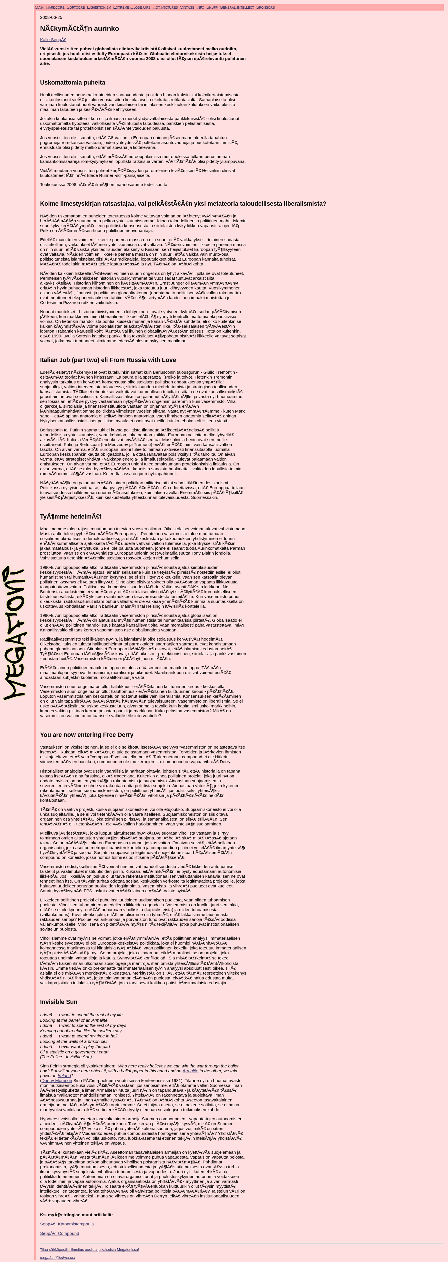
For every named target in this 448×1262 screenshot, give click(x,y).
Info (200, 6)
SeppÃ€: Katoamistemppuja (67, 1223)
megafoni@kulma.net (57, 1257)
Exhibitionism (99, 6)
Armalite (191, 1070)
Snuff (211, 6)
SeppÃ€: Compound (59, 1233)
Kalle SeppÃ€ (53, 39)
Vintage (187, 6)
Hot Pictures (165, 6)
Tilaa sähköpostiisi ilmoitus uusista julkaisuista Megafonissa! (89, 1249)
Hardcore (55, 6)
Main (39, 6)
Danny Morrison (56, 1080)
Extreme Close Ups (131, 6)
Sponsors (265, 6)
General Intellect (237, 6)
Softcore (76, 6)
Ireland (64, 1075)
